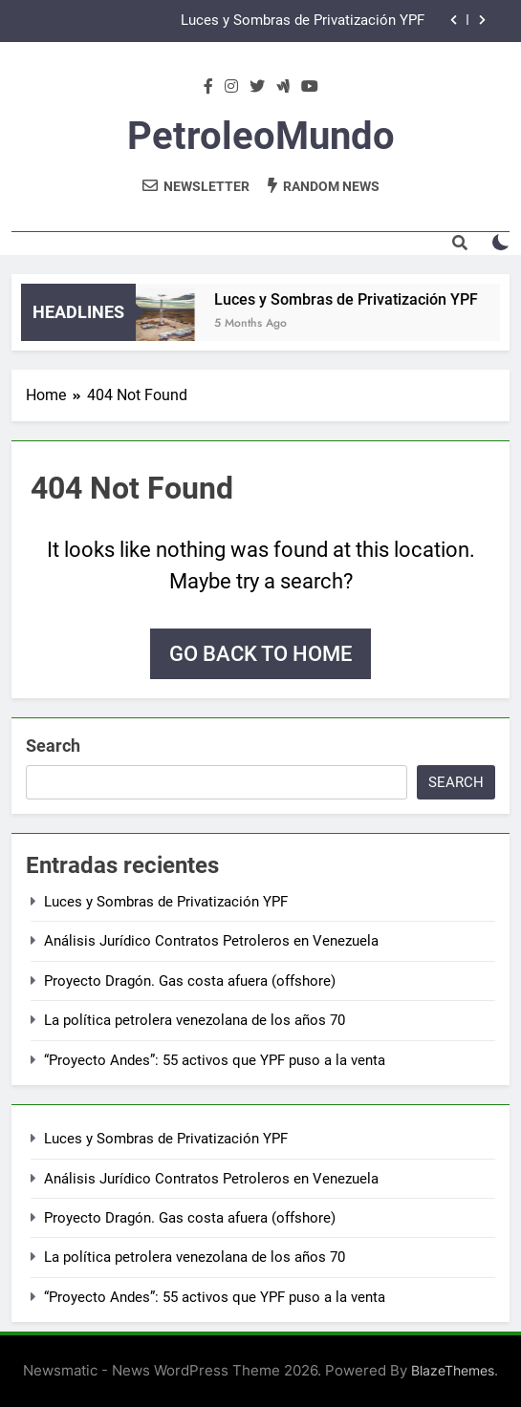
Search (53, 745)
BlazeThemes (452, 1370)
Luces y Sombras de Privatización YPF (302, 21)
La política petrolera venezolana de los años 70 (194, 1020)
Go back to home (260, 654)
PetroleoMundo (261, 136)
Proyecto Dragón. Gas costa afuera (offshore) (190, 981)
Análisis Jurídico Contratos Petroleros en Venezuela (211, 940)
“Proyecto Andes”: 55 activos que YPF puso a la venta (214, 1060)
